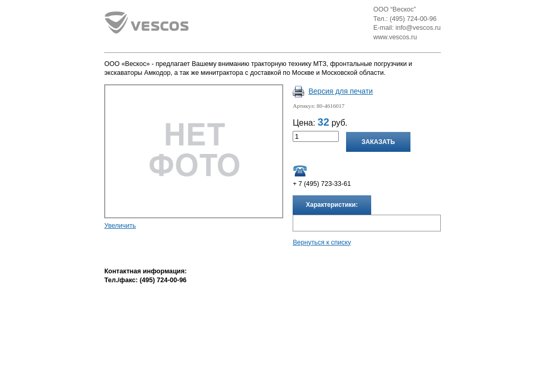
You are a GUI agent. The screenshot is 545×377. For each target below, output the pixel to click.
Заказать (378, 142)
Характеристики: (332, 204)
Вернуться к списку (322, 242)
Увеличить (120, 225)
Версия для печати (340, 91)
